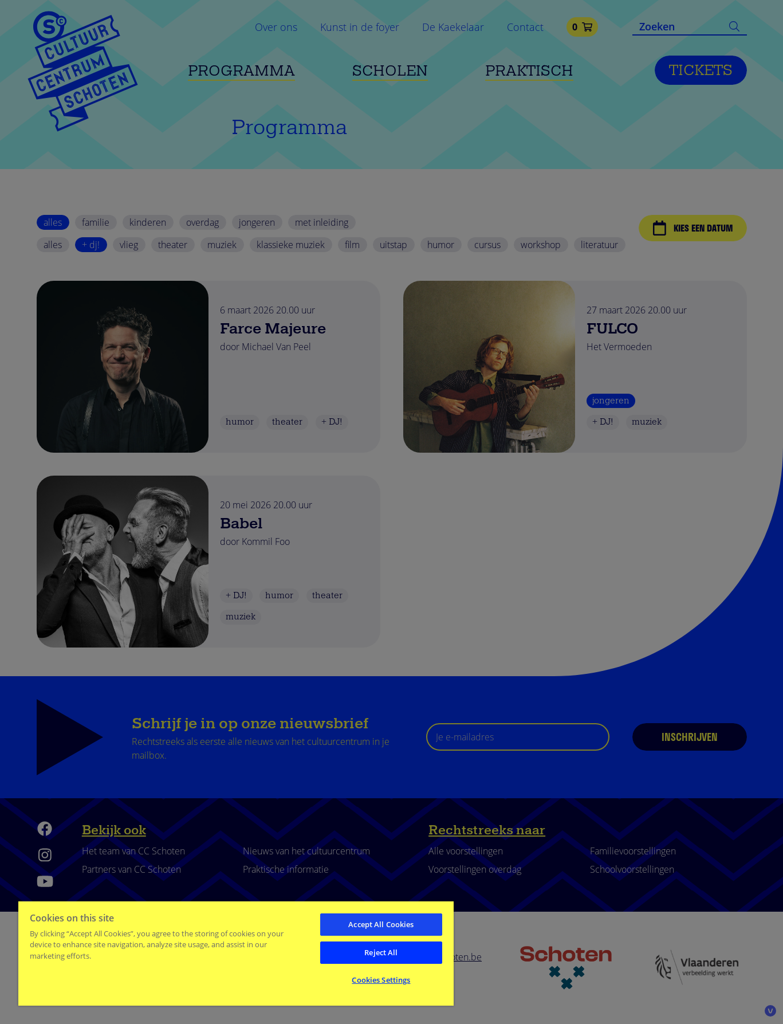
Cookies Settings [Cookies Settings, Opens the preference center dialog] (381, 980)
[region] (236, 953)
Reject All (381, 952)
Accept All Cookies (381, 924)
